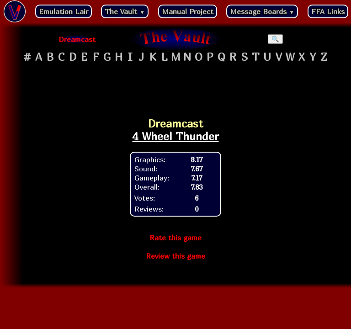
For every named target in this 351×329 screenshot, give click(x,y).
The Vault (125, 11)
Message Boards (262, 11)
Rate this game (175, 237)
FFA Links (328, 11)
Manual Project (187, 11)
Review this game (175, 255)
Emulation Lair (63, 11)
